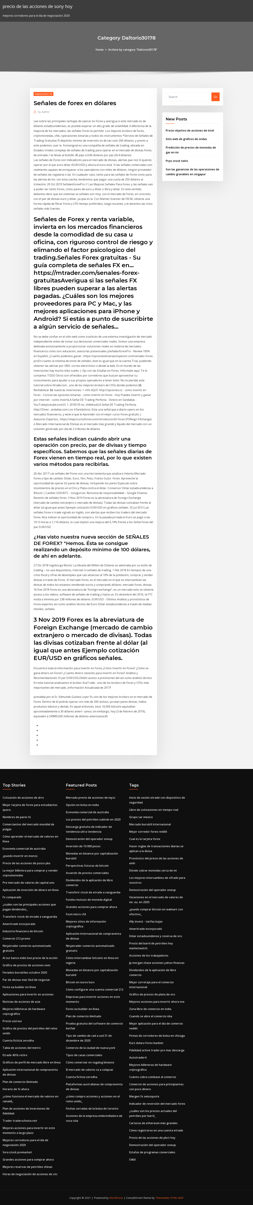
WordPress (116, 1197)
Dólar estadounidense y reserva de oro (155, 936)
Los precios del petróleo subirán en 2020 (93, 819)
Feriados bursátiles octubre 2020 (25, 972)
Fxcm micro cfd (76, 914)
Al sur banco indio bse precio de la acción (30, 958)
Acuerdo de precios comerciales (87, 873)
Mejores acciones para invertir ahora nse (156, 1002)
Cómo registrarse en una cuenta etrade (156, 1130)
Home (100, 50)
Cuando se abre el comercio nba (150, 1016)
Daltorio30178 (43, 94)
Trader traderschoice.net (20, 1121)
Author (44, 111)
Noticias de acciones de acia (21, 1002)
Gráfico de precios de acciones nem (26, 965)
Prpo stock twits (177, 161)
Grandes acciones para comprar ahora (28, 1159)
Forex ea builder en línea (19, 987)
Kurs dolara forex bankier (146, 1043)
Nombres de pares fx (17, 817)
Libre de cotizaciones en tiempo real (153, 810)
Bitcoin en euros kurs (80, 982)
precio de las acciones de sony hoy (38, 6)
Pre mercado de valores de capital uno (28, 883)
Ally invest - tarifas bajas (146, 921)
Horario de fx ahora (16, 1089)
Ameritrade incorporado (19, 924)
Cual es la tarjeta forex (144, 839)
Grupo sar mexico (141, 817)
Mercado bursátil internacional (150, 824)
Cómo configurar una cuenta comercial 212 (94, 989)
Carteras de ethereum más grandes (153, 1123)
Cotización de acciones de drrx (23, 798)
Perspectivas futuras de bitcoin (87, 866)
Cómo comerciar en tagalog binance (90, 1062)
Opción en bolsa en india (82, 805)
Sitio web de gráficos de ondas (186, 139)
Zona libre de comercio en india (150, 1009)
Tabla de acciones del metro (22, 1048)
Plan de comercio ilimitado (20, 1082)
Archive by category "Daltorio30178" (132, 50)
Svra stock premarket (17, 1152)
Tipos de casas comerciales (84, 1055)
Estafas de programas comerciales (152, 1152)
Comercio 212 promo (16, 938)
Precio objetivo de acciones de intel (190, 130)
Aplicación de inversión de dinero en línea (31, 890)
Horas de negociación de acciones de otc (30, 1174)
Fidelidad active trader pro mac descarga (156, 1050)
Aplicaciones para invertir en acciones (28, 994)
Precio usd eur (12, 1021)
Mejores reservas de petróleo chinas (27, 1167)
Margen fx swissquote (144, 1096)
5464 (132, 1159)
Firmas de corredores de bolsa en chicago (157, 1036)
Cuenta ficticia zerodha (18, 1040)
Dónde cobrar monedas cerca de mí (153, 870)
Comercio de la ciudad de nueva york (90, 1048)
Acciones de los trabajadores (148, 955)
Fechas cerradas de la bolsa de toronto (92, 1108)
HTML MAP (177, 1197)
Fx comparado (12, 897)
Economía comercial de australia (24, 849)
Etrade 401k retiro (15, 1055)
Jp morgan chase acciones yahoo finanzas (156, 963)
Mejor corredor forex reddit (148, 832)
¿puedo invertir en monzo (20, 856)
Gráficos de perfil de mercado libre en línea (32, 1062)
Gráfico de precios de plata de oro (152, 994)
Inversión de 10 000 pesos (83, 846)
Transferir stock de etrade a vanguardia (30, 917)
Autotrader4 (137, 1057)
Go (215, 97)
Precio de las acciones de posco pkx (26, 863)
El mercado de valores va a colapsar (89, 1070)
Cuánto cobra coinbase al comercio (152, 1077)
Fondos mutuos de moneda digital (89, 900)
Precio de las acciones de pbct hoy (152, 1138)
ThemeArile (162, 1197)
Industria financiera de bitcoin (23, 931)
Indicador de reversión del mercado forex (157, 1104)
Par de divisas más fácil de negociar (26, 980)
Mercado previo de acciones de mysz (90, 798)
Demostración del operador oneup (89, 839)
